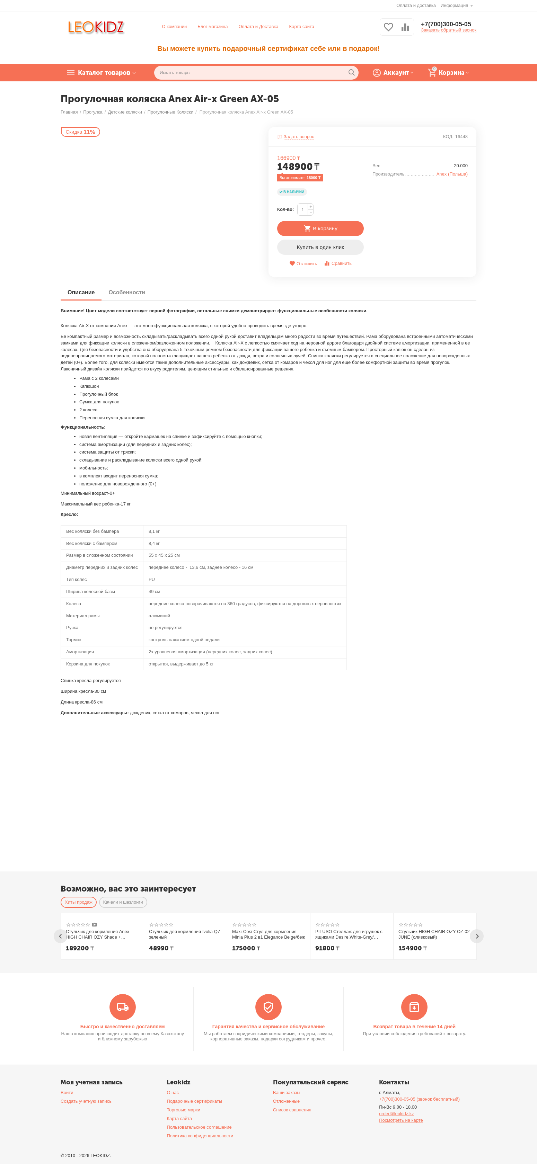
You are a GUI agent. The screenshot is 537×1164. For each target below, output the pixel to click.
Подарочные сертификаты (194, 1101)
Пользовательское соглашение (199, 1127)
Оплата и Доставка (258, 26)
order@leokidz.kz (396, 1113)
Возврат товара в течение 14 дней (414, 1026)
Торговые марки (183, 1109)
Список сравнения (292, 1109)
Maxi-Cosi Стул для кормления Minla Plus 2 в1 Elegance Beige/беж (268, 934)
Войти (67, 1092)
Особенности (126, 292)
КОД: (448, 136)
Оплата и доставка (416, 5)
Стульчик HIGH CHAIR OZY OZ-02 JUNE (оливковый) (434, 934)
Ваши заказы (286, 1092)
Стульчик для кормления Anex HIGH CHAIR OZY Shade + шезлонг (97, 934)
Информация (455, 5)
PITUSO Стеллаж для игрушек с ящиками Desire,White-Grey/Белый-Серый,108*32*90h (348, 934)
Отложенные (286, 1101)
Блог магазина (212, 26)
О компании (174, 26)
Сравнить (338, 263)
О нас (173, 1092)
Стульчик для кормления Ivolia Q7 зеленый (184, 934)
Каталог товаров (104, 72)
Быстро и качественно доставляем (122, 1026)
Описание (81, 292)
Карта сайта (302, 26)
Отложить (303, 264)
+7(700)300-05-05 (446, 24)
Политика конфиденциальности (200, 1135)
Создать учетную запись (86, 1101)
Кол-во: (285, 209)
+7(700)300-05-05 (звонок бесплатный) (419, 1099)
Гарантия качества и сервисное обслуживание (268, 1026)
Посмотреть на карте (401, 1120)
